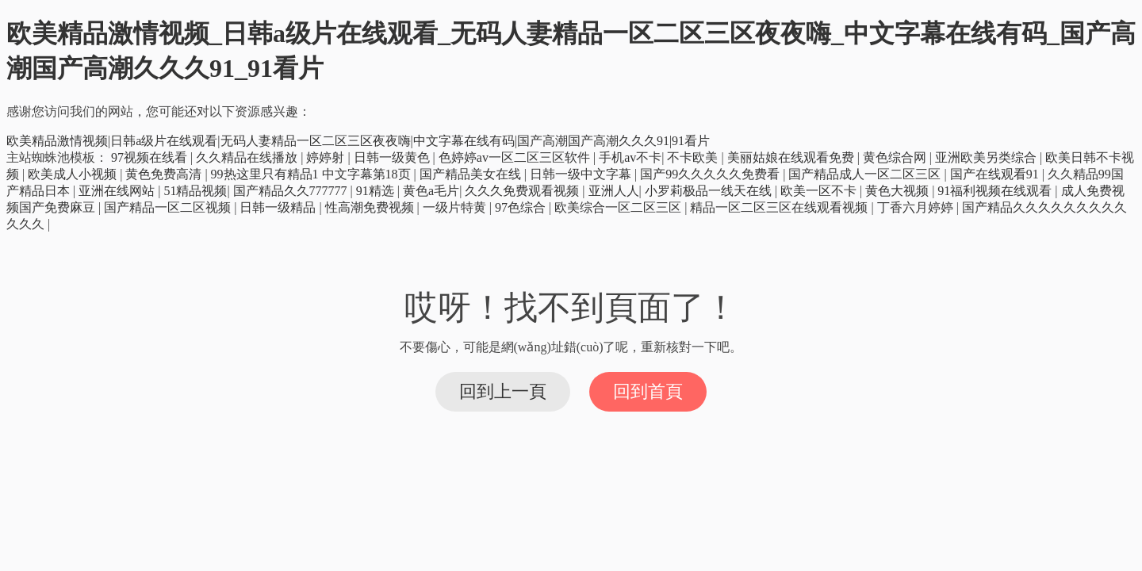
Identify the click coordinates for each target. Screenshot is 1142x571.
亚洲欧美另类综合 (987, 157)
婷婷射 (326, 157)
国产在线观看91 (996, 174)
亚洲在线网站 (118, 190)
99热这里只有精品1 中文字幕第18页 (312, 174)
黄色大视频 (898, 190)
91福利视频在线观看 (996, 190)
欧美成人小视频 (74, 174)
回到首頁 (648, 391)
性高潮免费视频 (371, 207)
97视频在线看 (150, 157)
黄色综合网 (896, 157)
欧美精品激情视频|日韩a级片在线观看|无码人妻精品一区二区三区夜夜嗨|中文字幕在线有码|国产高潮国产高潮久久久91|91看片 (358, 141)
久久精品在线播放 (248, 157)
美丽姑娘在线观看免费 (792, 157)
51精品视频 (195, 190)
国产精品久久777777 (292, 190)
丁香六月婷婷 (916, 207)
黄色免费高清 (165, 174)
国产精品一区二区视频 (169, 207)
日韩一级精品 (279, 207)
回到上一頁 (502, 391)
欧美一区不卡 (820, 190)
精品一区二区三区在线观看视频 (780, 207)
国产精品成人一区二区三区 (866, 174)
